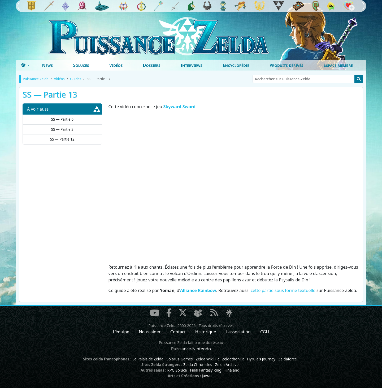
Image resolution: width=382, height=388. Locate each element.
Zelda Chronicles (197, 364)
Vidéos (116, 65)
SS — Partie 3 (62, 129)
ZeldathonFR (233, 358)
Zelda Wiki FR (207, 358)
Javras (207, 375)
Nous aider (149, 332)
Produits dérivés (286, 65)
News (47, 65)
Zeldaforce (287, 358)
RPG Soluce (177, 370)
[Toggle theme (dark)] (25, 65)
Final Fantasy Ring (205, 370)
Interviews (191, 65)
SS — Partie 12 (62, 139)
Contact (178, 332)
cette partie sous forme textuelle (283, 290)
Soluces (81, 65)
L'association (238, 332)
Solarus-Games (179, 358)
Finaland (231, 370)
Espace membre (338, 65)
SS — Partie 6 (62, 119)
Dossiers (151, 65)
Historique (205, 332)
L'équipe (121, 332)
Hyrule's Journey (261, 358)
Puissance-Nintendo (191, 349)
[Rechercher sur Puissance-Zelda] (304, 79)
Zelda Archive (226, 364)
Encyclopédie (236, 65)
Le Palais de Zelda (147, 358)
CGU (264, 332)
